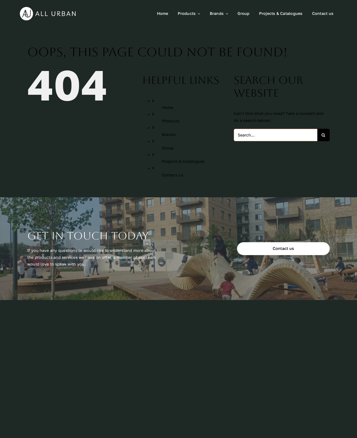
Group (168, 147)
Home (167, 107)
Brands (169, 134)
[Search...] (275, 135)
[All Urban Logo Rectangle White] (48, 8)
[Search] (323, 135)
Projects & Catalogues (183, 161)
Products (170, 120)
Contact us (172, 174)
